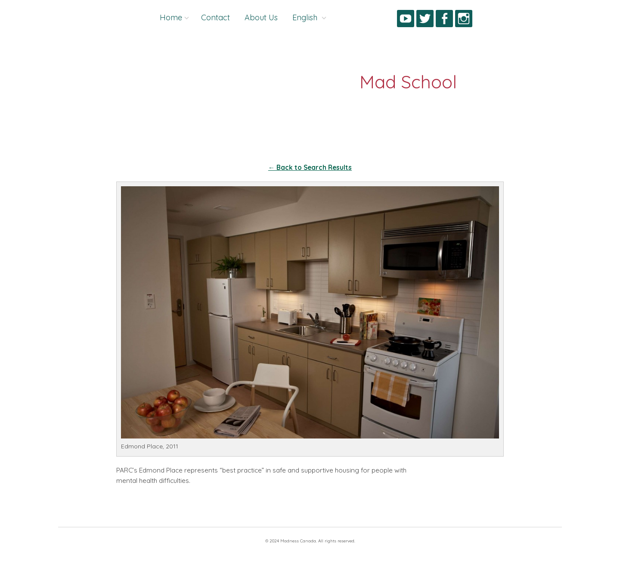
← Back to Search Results (310, 167)
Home (171, 17)
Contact (215, 17)
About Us (261, 17)
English (305, 17)
